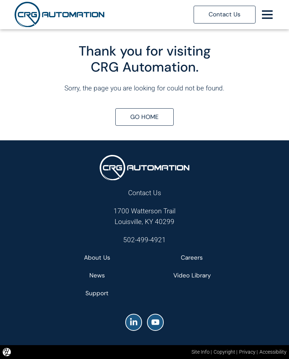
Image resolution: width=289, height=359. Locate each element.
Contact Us (144, 193)
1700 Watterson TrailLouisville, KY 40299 (144, 216)
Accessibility (273, 352)
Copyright (224, 352)
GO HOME (144, 117)
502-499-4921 (144, 240)
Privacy (247, 352)
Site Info (200, 352)
